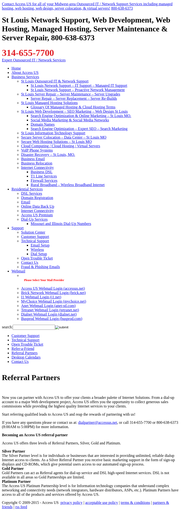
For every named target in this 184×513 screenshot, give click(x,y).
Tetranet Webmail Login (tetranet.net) (50, 310)
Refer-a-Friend (23, 349)
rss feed (21, 507)
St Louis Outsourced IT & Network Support (54, 81)
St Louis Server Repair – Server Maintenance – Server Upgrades (70, 94)
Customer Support (35, 237)
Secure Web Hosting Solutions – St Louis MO (56, 142)
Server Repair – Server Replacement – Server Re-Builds (74, 98)
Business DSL (41, 172)
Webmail (18, 271)
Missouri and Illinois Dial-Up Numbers (61, 224)
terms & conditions (135, 503)
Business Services (25, 77)
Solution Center (33, 232)
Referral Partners (25, 353)
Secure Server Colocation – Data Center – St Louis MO (63, 137)
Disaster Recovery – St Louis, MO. (48, 155)
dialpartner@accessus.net (97, 422)
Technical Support (35, 241)
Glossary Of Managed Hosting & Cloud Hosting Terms (73, 107)
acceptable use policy (101, 503)
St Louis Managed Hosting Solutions (49, 103)
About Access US (25, 73)
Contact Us (29, 262)
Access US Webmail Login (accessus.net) (53, 288)
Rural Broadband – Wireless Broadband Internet (68, 185)
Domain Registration (37, 198)
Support (18, 228)
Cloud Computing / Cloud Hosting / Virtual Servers (60, 146)
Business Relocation (36, 163)
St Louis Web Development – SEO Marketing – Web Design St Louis (74, 111)
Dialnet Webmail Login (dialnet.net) (49, 314)
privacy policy (72, 503)
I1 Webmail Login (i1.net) (41, 297)
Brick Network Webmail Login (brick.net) (53, 293)
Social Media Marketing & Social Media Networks (70, 120)
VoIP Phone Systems (37, 150)
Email (25, 202)
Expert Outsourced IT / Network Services (34, 60)
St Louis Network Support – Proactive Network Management (78, 90)
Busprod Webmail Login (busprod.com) (51, 319)
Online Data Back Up (37, 206)
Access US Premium (37, 215)
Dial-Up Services (34, 219)
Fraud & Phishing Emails (40, 267)
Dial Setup (39, 254)
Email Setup (40, 245)
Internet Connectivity (37, 167)
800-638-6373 (122, 8)
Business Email (33, 159)
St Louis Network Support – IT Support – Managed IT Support (79, 85)
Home (16, 68)
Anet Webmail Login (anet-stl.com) (48, 306)
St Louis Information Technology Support (53, 133)
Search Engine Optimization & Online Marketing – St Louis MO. (81, 116)
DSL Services (31, 193)
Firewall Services (44, 180)
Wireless (37, 250)
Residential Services (27, 189)
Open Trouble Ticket (37, 258)
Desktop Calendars (26, 357)
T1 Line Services (44, 176)
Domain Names (43, 124)
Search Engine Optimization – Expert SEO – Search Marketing (79, 129)
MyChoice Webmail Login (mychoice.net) (53, 301)
